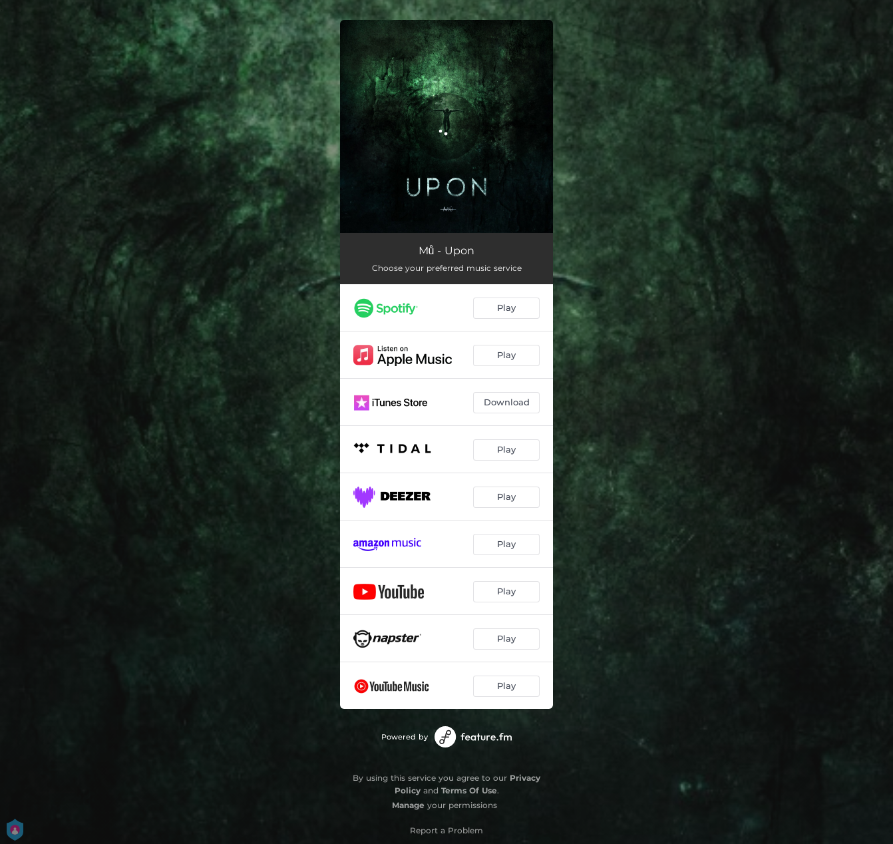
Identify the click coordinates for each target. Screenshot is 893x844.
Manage (408, 805)
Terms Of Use (469, 790)
